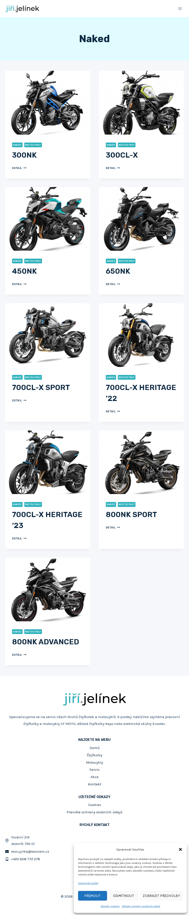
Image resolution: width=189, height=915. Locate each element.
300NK (24, 155)
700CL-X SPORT (41, 387)
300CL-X (122, 155)
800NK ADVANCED (45, 641)
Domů (95, 748)
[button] (180, 849)
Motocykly (33, 144)
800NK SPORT (131, 514)
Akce (95, 777)
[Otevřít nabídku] (180, 8)
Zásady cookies (110, 906)
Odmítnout (123, 896)
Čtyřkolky (94, 755)
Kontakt (94, 784)
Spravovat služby (88, 883)
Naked (17, 144)
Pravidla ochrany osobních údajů (94, 812)
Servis (94, 769)
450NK (24, 271)
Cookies (94, 805)
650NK (118, 271)
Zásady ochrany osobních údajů (141, 906)
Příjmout (93, 896)
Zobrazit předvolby (161, 896)
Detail (19, 168)
